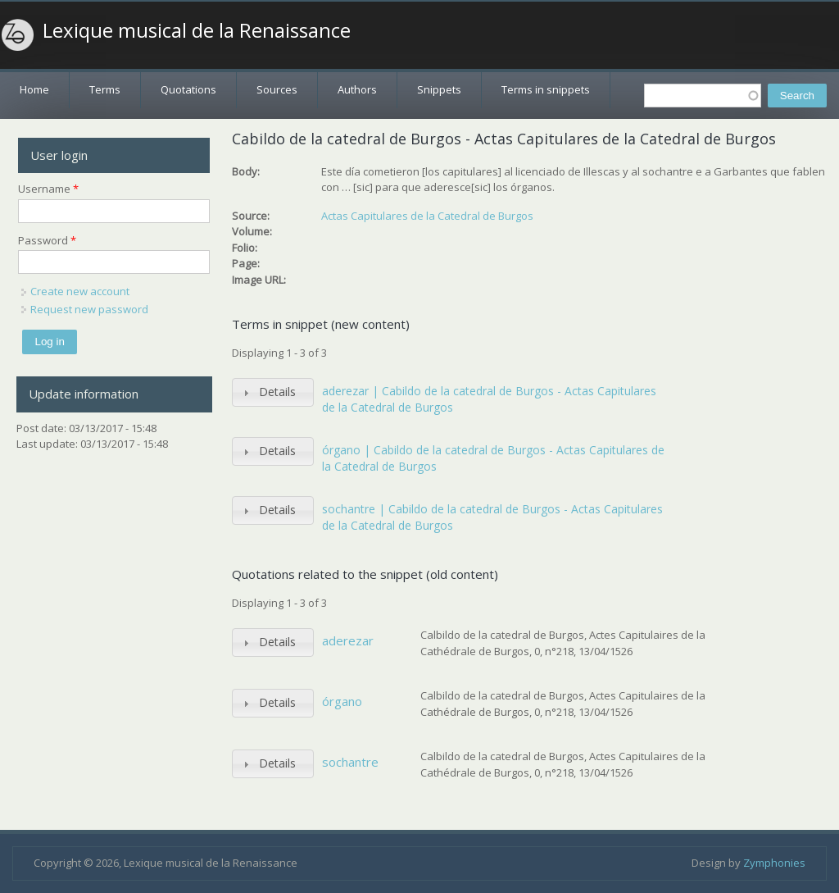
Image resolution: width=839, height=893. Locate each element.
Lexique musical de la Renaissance (197, 30)
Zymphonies (774, 862)
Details (277, 391)
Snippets (439, 89)
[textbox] (702, 95)
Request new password (89, 309)
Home (34, 89)
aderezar (348, 640)
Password (47, 240)
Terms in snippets (545, 89)
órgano (342, 701)
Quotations (188, 89)
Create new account (79, 291)
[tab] (273, 392)
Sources (276, 89)
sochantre (350, 762)
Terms (104, 89)
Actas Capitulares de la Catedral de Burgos (427, 215)
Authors (357, 89)
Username (48, 188)
